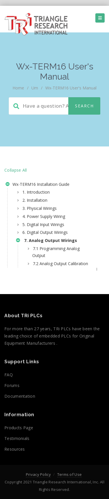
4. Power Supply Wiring (43, 216)
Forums (11, 385)
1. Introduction (36, 192)
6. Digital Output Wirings (45, 232)
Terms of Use (69, 474)
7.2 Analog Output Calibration (60, 263)
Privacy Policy (38, 474)
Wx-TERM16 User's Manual (71, 88)
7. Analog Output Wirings (46, 241)
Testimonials (17, 438)
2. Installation (34, 200)
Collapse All (15, 170)
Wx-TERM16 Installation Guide (37, 184)
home (18, 88)
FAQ (8, 374)
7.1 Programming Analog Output (56, 252)
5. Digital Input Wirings (43, 224)
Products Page (18, 427)
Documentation (19, 396)
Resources (14, 449)
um (34, 88)
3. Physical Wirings (39, 208)
